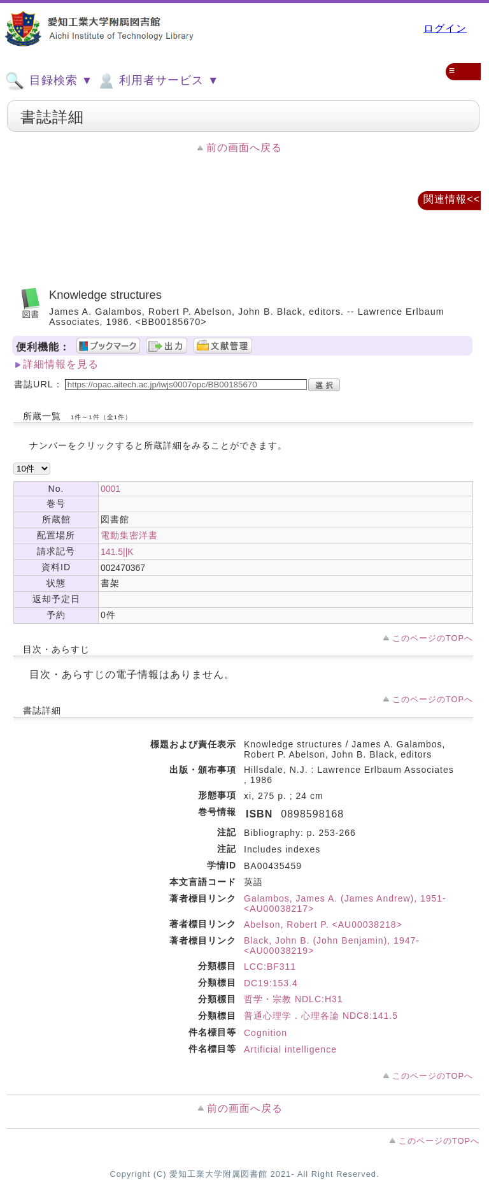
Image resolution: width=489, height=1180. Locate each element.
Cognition (265, 1033)
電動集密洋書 (129, 535)
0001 (110, 489)
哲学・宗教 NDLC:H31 (293, 999)
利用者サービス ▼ (157, 80)
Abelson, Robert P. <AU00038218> (323, 924)
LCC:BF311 (270, 966)
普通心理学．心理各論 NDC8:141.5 (321, 1016)
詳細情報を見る (61, 364)
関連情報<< (451, 199)
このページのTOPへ (432, 638)
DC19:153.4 (271, 983)
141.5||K (117, 552)
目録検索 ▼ (49, 80)
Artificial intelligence (290, 1049)
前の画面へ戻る (244, 147)
